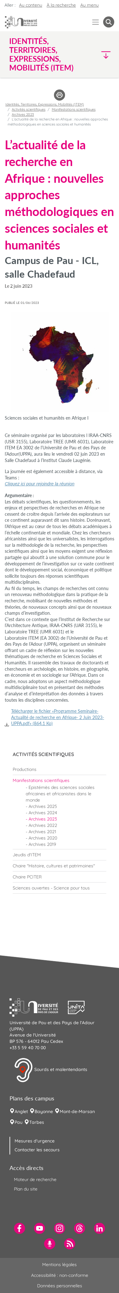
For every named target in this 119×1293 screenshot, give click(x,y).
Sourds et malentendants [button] (50, 1070)
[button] (102, 54)
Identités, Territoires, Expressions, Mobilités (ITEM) (44, 104)
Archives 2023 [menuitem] (43, 819)
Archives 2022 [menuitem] (43, 825)
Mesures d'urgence (35, 1141)
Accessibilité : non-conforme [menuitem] (59, 1275)
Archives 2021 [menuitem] (42, 831)
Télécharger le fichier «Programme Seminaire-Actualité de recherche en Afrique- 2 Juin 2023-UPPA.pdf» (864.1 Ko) (57, 717)
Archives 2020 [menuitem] (43, 838)
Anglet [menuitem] (21, 1111)
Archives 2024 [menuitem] (43, 813)
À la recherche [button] (61, 5)
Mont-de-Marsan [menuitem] (77, 1111)
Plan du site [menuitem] (25, 1189)
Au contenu (30, 5)
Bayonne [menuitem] (44, 1111)
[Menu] (95, 22)
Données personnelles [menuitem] (59, 1286)
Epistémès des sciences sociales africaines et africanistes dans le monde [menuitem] (60, 794)
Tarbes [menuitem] (36, 1122)
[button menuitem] (108, 22)
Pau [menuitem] (19, 1122)
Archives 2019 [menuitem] (42, 844)
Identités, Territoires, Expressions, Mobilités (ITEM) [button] (41, 54)
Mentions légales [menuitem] (59, 1264)
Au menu (89, 5)
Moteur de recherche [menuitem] (35, 1179)
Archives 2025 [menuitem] (43, 806)
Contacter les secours (37, 1150)
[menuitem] (59, 769)
